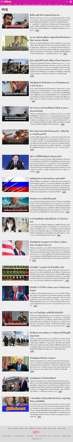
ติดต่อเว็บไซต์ (57, 436)
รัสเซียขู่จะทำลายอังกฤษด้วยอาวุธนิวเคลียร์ (47, 179)
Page (60, 4)
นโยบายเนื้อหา (30, 436)
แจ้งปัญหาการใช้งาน (66, 436)
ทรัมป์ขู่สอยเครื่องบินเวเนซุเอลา (43, 358)
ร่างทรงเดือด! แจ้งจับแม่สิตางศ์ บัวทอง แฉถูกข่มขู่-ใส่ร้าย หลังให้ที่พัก (50, 400)
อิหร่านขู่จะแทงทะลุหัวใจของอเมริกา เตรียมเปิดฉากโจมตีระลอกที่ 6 (49, 132)
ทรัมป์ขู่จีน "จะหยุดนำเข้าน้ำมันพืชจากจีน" (47, 267)
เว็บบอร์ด (9, 4)
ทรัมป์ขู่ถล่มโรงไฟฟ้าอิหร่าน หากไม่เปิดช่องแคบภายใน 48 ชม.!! (49, 84)
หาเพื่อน (15, 4)
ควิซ (45, 4)
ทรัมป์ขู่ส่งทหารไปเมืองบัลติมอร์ (43, 378)
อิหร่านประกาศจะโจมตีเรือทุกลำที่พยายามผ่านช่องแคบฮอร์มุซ (49, 109)
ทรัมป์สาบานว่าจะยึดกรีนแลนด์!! (43, 199)
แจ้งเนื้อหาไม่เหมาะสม (36, 438)
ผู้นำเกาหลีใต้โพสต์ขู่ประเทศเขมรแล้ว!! (46, 156)
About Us (50, 436)
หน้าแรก (3, 4)
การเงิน (56, 4)
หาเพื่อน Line (26, 4)
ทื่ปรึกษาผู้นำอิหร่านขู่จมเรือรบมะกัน (45, 15)
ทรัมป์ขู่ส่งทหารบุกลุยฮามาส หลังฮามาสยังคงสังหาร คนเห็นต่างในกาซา (48, 243)
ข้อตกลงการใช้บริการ (7, 436)
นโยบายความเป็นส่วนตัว (19, 436)
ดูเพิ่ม (37, 31)
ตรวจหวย (39, 4)
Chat (20, 4)
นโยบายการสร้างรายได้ (40, 436)
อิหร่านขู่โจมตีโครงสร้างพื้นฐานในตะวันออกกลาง (50, 61)
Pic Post (33, 4)
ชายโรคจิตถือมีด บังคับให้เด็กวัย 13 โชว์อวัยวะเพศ (49, 220)
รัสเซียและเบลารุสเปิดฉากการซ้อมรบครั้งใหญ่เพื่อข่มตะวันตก (50, 334)
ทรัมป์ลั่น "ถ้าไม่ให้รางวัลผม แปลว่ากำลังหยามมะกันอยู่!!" (50, 289)
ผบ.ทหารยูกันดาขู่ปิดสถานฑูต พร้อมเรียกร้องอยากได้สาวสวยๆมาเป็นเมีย (50, 39)
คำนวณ (50, 4)
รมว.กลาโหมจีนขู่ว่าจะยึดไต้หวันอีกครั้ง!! (46, 313)
